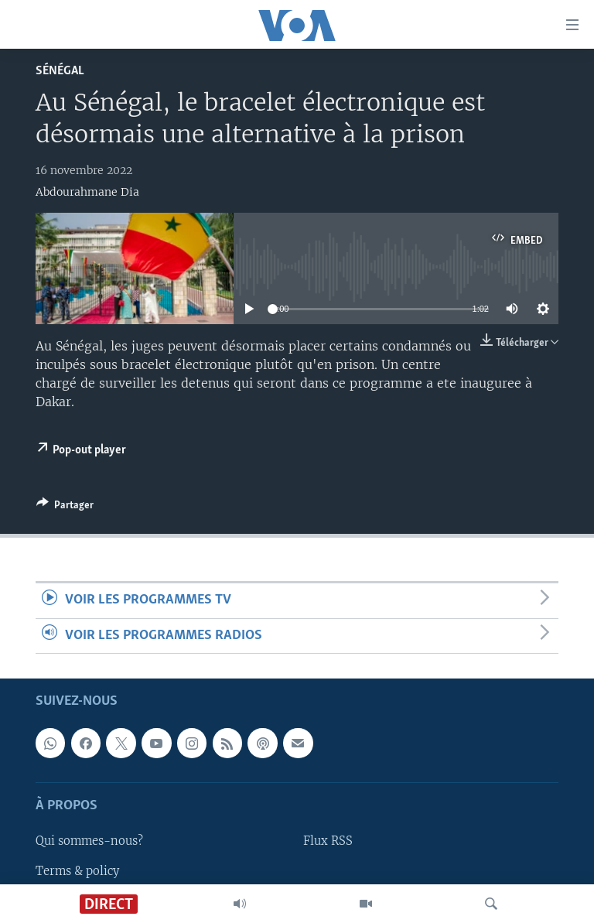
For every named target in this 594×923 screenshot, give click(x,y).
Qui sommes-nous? (89, 841)
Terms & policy (77, 870)
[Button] (65, 507)
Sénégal (60, 70)
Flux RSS (328, 841)
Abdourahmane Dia (87, 192)
